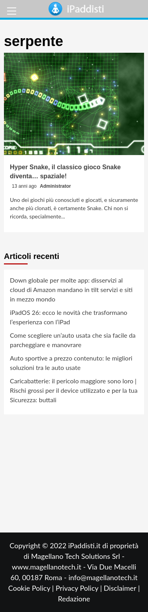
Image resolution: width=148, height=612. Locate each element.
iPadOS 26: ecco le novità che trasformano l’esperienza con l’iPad (68, 317)
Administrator (55, 186)
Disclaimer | (122, 588)
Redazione (74, 598)
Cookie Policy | (32, 588)
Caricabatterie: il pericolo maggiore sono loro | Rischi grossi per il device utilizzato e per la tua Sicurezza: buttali (73, 390)
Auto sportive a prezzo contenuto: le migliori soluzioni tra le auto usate (71, 362)
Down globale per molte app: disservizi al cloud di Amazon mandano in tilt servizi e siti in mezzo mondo (71, 289)
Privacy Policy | (80, 588)
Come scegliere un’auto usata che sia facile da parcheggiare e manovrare (73, 339)
